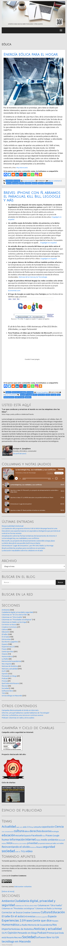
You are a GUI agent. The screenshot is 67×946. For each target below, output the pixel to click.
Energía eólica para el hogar (31, 54)
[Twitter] (9, 174)
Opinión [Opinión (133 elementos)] (12, 932)
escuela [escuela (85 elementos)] (19, 835)
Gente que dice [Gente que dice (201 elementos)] (42, 920)
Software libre (7, 691)
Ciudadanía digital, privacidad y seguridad (17, 612)
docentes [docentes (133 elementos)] (46, 831)
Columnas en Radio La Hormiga (14, 622)
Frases (4, 649)
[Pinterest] (21, 174)
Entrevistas (6, 639)
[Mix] (28, 174)
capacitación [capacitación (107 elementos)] (47, 826)
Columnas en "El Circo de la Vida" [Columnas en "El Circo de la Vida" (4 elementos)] (26, 905)
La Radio (5, 659)
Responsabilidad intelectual (12, 526)
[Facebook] (5, 174)
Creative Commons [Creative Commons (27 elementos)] (31, 912)
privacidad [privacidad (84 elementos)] (32, 843)
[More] (40, 174)
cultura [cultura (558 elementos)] (19, 831)
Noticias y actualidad (9, 669)
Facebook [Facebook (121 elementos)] (36, 835)
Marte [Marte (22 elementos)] (38, 840)
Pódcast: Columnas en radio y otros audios (18, 718)
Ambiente (6, 610)
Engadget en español (48, 243)
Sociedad (5, 688)
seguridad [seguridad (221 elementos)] (49, 846)
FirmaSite (9, 945)
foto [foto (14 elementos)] (43, 836)
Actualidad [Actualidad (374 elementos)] (9, 826)
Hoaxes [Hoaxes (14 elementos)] (55, 921)
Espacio (5, 644)
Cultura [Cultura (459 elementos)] (46, 912)
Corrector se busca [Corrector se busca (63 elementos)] (12, 912)
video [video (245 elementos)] (29, 851)
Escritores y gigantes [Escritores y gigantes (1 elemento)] (41, 916)
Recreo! (5, 686)
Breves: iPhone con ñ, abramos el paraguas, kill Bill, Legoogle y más (32, 196)
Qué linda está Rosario (10, 683)
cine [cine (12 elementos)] (3, 831)
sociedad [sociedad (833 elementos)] (8, 851)
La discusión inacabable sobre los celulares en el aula (22, 550)
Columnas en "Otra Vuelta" (12, 617)
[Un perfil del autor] (19, 453)
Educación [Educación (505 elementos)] (58, 912)
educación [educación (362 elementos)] (8, 835)
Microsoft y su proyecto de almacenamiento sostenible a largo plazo (28, 541)
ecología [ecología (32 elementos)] (55, 831)
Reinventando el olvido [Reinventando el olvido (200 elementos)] (16, 846)
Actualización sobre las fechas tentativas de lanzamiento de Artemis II (29, 536)
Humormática (7, 656)
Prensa (4, 681)
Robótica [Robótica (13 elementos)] (33, 847)
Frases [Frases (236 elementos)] (28, 920)
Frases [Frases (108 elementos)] (49, 835)
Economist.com (14, 290)
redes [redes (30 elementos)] (61, 843)
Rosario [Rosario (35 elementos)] (39, 847)
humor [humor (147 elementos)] (5, 839)
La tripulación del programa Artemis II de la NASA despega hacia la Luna (29, 528)
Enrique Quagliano (29, 181)
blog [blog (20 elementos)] (31, 827)
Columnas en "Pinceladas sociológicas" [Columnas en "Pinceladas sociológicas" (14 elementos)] (18, 908)
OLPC (4, 671)
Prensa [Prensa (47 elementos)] (50, 932)
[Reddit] (13, 174)
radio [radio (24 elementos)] (54, 843)
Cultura (4, 629)
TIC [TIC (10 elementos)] (19, 851)
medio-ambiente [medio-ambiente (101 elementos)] (49, 839)
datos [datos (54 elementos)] (26, 831)
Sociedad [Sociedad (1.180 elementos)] (29, 937)
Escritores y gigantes (10, 642)
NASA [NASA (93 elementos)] (9, 843)
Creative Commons (9, 627)
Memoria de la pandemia (11, 661)
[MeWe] (25, 174)
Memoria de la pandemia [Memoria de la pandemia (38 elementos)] (40, 925)
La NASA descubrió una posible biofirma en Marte (21, 543)
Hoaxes (5, 654)
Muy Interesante (22, 167)
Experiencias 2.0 (8, 647)
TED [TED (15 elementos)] (53, 937)
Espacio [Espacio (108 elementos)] (52, 916)
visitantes (28, 886)
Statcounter (19, 886)
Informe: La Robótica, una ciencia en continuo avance (22, 715)
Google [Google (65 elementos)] (56, 835)
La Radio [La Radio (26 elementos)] (23, 925)
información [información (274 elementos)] (17, 839)
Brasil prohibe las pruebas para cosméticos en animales (23, 548)
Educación (6, 632)
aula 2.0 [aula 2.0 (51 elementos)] (26, 827)
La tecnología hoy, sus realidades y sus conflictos (20, 538)
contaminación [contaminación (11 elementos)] (9, 831)
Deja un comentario (54, 181)
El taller (5, 634)
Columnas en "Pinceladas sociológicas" (17, 620)
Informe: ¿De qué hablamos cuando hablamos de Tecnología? (25, 713)
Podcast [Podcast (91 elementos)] (42, 932)
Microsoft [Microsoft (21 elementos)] (61, 840)
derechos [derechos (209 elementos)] (35, 831)
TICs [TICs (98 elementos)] (23, 851)
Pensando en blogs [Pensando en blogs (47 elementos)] (27, 932)
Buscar (60, 582)
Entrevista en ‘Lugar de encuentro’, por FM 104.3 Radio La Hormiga (27, 546)
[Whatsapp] (32, 174)
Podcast (5, 678)
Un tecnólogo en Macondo (12, 696)
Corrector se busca (9, 624)
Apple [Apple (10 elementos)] (18, 827)
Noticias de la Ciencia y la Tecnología (33, 277)
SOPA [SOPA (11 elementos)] (16, 851)
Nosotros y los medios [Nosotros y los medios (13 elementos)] (20, 843)
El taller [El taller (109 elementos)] (6, 916)
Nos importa (7, 664)
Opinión (5, 674)
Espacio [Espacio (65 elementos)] (27, 835)
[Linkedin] (17, 174)
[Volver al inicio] (8, 891)
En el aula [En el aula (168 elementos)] (17, 916)
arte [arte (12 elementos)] (21, 827)
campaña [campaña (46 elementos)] (37, 827)
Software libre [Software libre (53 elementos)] (43, 937)
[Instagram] (36, 174)
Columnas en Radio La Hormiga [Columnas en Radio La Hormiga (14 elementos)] (48, 908)
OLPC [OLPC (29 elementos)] (4, 933)
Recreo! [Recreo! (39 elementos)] (18, 937)
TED (3, 693)
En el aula (5, 637)
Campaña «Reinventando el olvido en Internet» (20, 710)
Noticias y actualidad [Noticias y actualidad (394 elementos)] (48, 928)
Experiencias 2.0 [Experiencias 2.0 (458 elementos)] (13, 920)
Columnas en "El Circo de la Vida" (14, 615)
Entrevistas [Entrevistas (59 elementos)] (29, 916)
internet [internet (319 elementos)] (30, 839)
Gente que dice (7, 651)
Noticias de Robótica (10, 666)
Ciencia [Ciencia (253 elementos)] (59, 826)
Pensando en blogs (9, 676)
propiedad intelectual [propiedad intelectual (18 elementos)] (45, 843)
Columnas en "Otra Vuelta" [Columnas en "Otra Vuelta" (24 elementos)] (50, 905)
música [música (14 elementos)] (4, 843)
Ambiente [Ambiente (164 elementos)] (8, 900)
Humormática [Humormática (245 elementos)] (10, 924)
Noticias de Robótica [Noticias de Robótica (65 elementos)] (22, 929)
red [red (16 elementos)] (57, 843)
